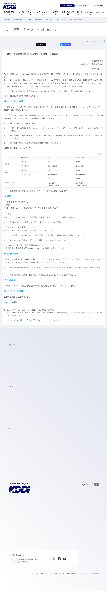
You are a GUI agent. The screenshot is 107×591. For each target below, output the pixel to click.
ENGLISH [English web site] (95, 573)
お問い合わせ (67, 5)
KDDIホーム (6, 19)
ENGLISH (82, 5)
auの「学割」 (11, 302)
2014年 (49, 19)
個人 (98, 12)
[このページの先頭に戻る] (90, 484)
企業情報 (18, 19)
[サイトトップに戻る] (10, 6)
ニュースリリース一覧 (34, 19)
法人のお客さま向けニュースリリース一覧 (42, 320)
